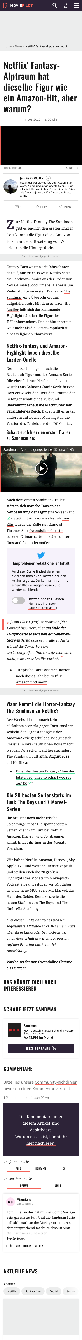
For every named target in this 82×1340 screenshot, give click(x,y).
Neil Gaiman (17, 285)
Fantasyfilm (33, 1291)
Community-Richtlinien (56, 1082)
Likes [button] (58, 1185)
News (18, 46)
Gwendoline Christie (46, 530)
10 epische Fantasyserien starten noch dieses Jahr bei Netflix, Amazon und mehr (43, 676)
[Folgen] (48, 178)
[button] (41, 207)
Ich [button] (64, 1168)
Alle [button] (18, 1168)
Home (7, 46)
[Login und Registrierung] (65, 5)
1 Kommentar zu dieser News (26, 1097)
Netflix (11, 1291)
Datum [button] (24, 1185)
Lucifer (13, 309)
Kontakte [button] (41, 1168)
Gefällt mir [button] (13, 1246)
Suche (71, 1291)
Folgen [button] (27, 1246)
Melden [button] (39, 1246)
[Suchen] (54, 5)
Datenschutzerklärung (42, 608)
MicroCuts (24, 1199)
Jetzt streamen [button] (41, 1048)
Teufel (54, 1291)
